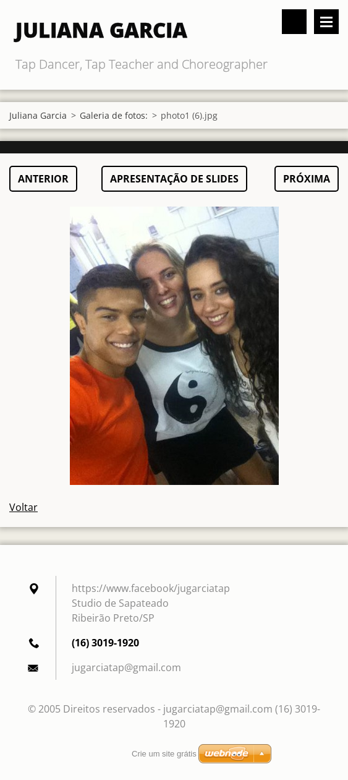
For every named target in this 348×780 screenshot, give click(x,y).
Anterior (43, 179)
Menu (326, 21)
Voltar (23, 507)
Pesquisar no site (294, 21)
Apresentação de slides (174, 179)
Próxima (306, 179)
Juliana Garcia (38, 115)
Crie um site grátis (164, 753)
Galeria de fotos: (114, 115)
